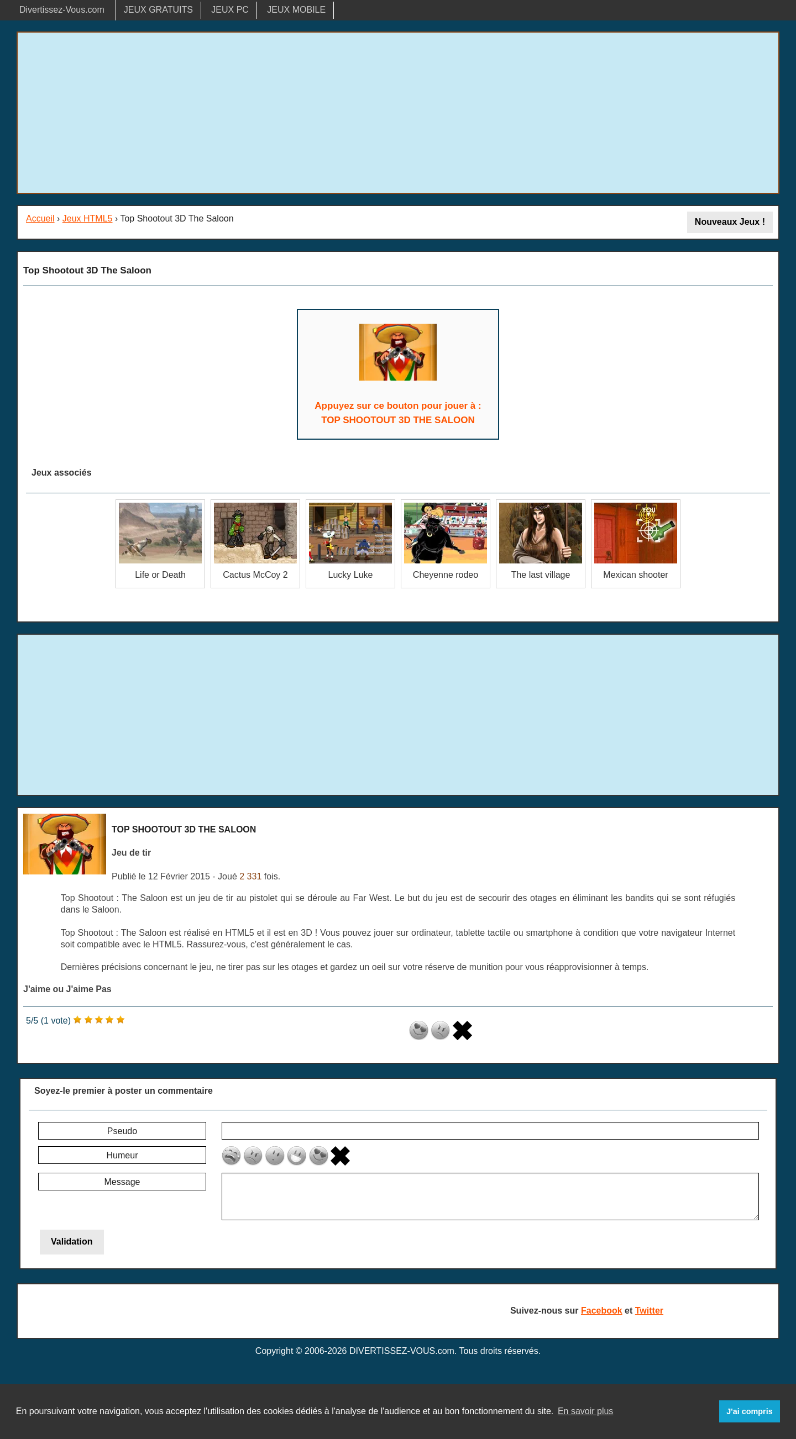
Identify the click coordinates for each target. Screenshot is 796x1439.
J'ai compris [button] (749, 1411)
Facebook (601, 1310)
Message (122, 1182)
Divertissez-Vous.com (61, 9)
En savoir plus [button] (586, 1411)
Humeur (122, 1155)
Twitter (649, 1310)
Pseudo (122, 1131)
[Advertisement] (398, 112)
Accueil (40, 218)
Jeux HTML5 (87, 218)
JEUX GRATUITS (158, 9)
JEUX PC (230, 9)
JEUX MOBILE (296, 9)
